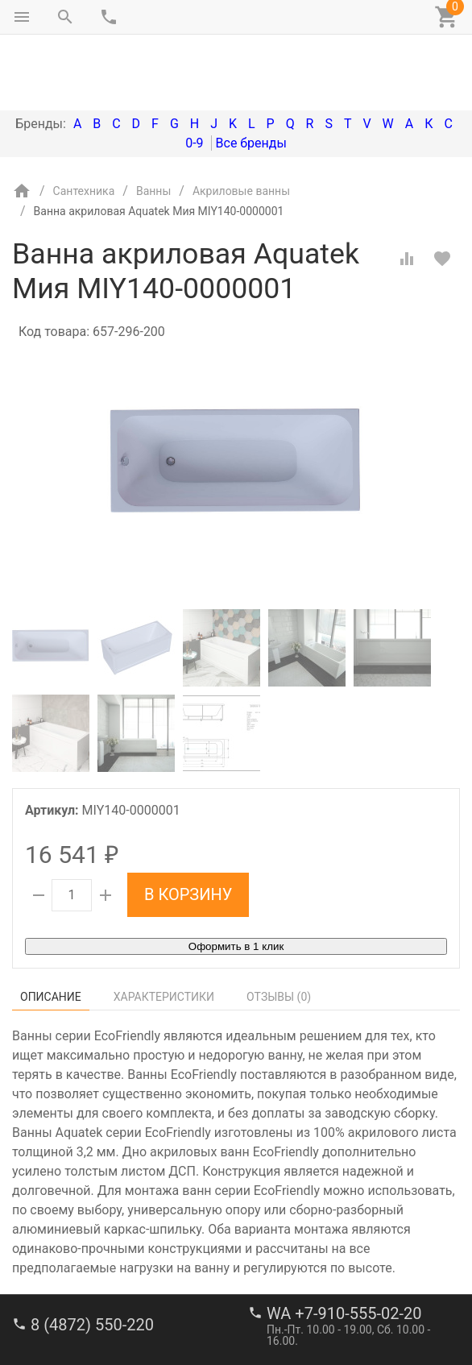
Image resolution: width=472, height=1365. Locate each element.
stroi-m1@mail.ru (74, 1312)
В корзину (188, 826)
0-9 (194, 75)
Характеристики (164, 929)
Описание (50, 929)
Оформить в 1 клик (236, 879)
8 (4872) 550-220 (92, 1257)
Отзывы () (278, 929)
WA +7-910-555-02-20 (344, 1245)
